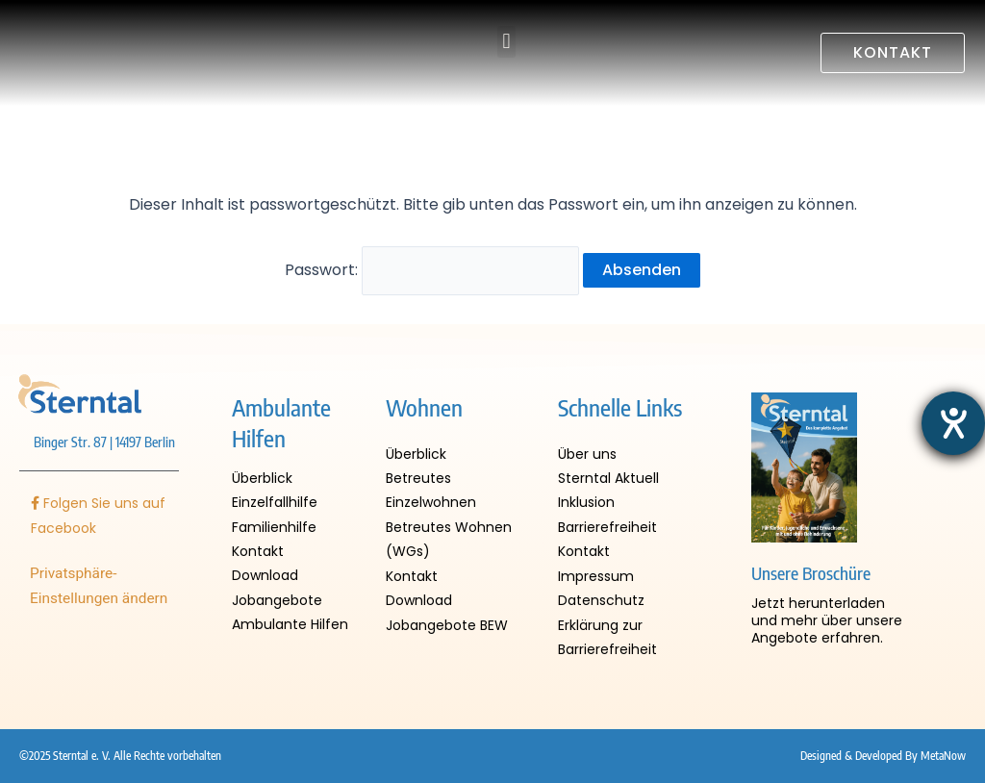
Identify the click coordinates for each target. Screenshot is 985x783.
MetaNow (943, 756)
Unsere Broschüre (811, 565)
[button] (506, 42)
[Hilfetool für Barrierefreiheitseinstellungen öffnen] (953, 423)
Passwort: (432, 267)
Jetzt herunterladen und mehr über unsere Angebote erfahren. (826, 612)
